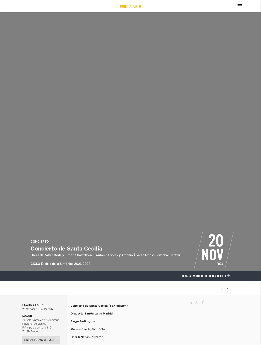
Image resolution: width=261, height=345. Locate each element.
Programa (223, 288)
